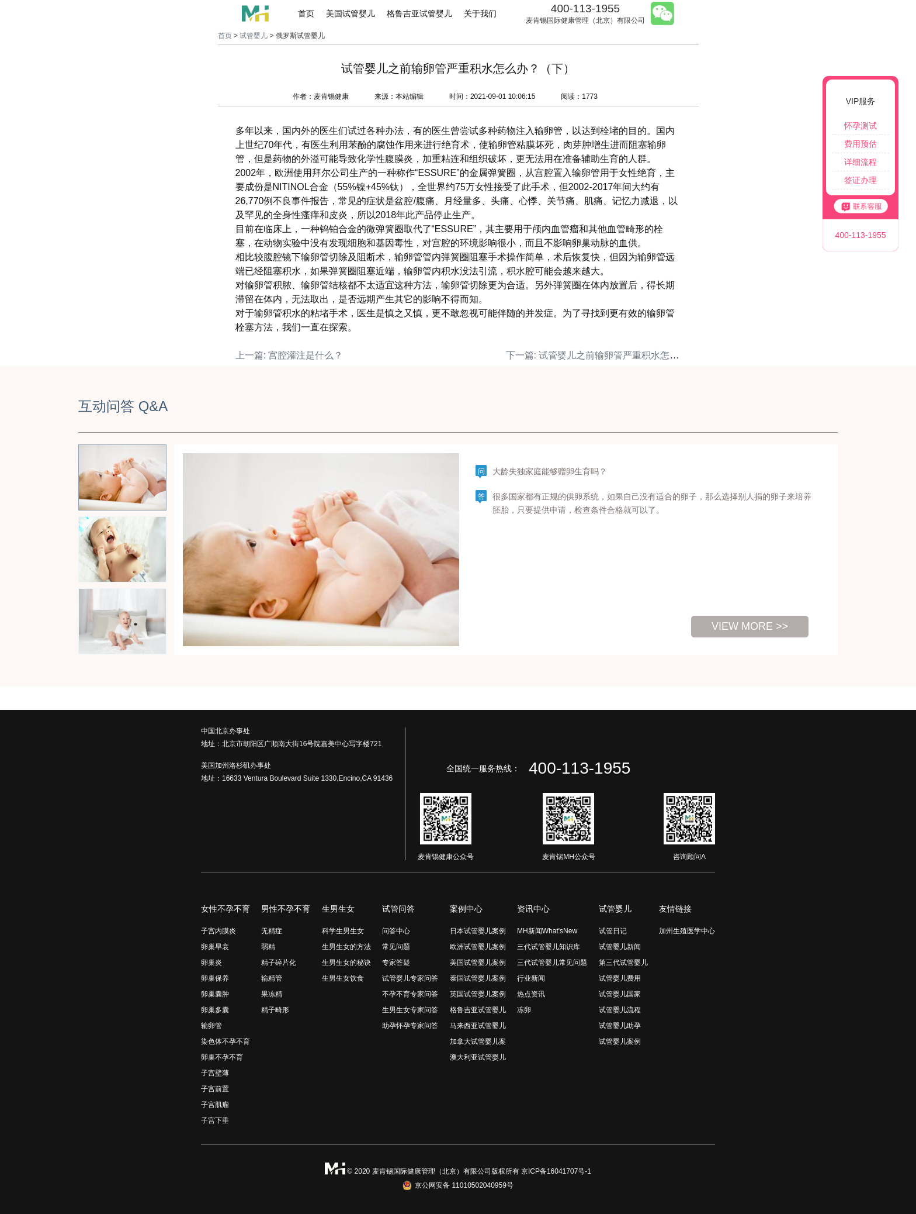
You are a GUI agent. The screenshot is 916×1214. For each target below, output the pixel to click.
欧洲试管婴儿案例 (478, 947)
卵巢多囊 (215, 1010)
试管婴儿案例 (620, 1041)
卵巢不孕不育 (222, 1057)
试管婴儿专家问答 (410, 978)
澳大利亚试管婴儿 (478, 1057)
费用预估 (860, 144)
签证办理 (860, 180)
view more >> (750, 626)
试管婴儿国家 (620, 994)
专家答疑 (396, 962)
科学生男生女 (343, 931)
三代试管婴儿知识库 (548, 947)
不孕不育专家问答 (410, 994)
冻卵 (524, 1010)
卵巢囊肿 (215, 994)
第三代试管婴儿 (623, 962)
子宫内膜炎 (218, 931)
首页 (306, 13)
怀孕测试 (860, 125)
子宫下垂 (215, 1120)
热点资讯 (531, 994)
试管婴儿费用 (620, 978)
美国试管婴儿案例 (478, 962)
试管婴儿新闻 (620, 947)
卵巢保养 (215, 978)
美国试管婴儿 (350, 13)
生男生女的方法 (346, 947)
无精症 (271, 931)
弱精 (268, 947)
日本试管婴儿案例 (478, 931)
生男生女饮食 (343, 978)
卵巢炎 (211, 962)
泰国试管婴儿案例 (478, 978)
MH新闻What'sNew (547, 931)
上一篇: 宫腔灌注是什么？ (289, 355)
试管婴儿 (254, 36)
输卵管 (211, 1026)
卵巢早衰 (215, 947)
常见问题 (396, 947)
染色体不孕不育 (225, 1041)
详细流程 (860, 162)
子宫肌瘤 (215, 1105)
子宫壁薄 (215, 1073)
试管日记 (613, 931)
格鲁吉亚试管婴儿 (419, 13)
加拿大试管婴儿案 (478, 1041)
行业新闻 (531, 978)
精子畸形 (275, 1010)
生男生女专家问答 (410, 1010)
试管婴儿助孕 (620, 1026)
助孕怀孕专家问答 (410, 1026)
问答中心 (396, 931)
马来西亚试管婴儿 (478, 1026)
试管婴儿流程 (620, 1010)
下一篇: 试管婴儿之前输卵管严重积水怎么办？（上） (616, 355)
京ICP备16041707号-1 (556, 1171)
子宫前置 (215, 1089)
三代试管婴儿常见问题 (552, 962)
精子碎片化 (278, 962)
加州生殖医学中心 (687, 931)
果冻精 (271, 994)
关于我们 (480, 13)
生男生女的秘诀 (346, 962)
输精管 (271, 978)
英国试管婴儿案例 (478, 994)
